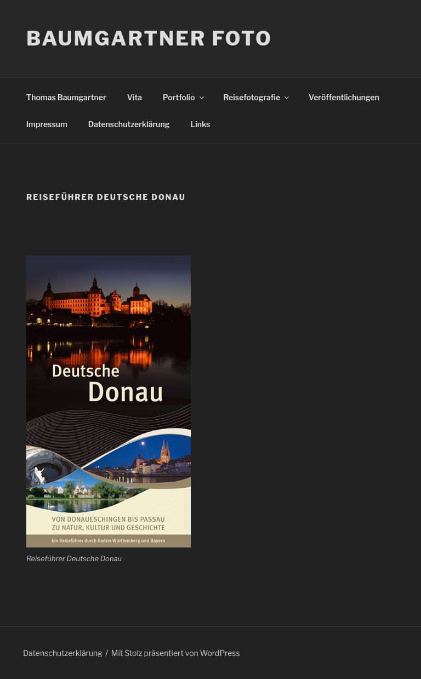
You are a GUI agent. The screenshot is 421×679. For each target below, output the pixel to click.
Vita (134, 97)
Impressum (46, 124)
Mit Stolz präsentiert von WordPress (175, 653)
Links (200, 124)
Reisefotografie (257, 97)
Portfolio (184, 97)
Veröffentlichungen (344, 97)
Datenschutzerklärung (129, 124)
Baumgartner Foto (149, 38)
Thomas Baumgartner (66, 97)
